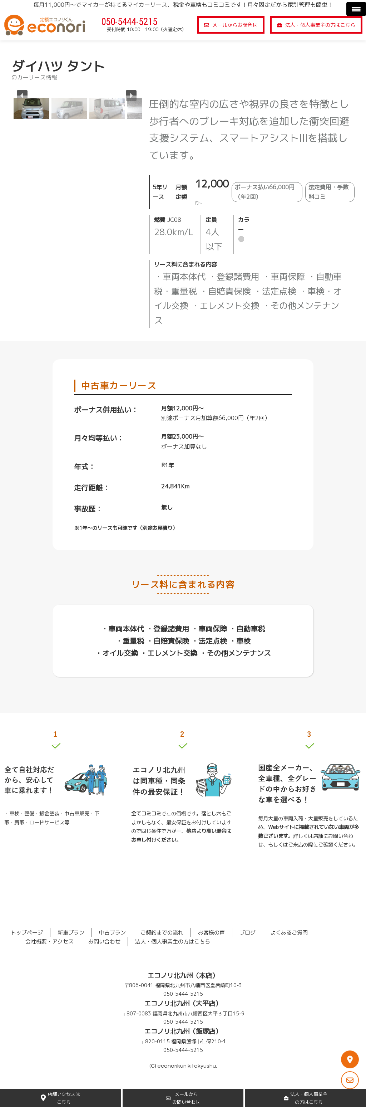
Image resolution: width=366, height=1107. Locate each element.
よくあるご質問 (289, 932)
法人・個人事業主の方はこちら (316, 24)
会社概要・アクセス (49, 941)
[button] (31, 108)
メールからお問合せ (230, 24)
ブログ (247, 932)
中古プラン (112, 932)
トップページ (27, 932)
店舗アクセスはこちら (60, 1098)
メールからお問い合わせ (183, 1098)
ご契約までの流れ (161, 932)
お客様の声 (211, 932)
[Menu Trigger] (356, 9)
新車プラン (71, 932)
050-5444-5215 (129, 22)
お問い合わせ (104, 941)
